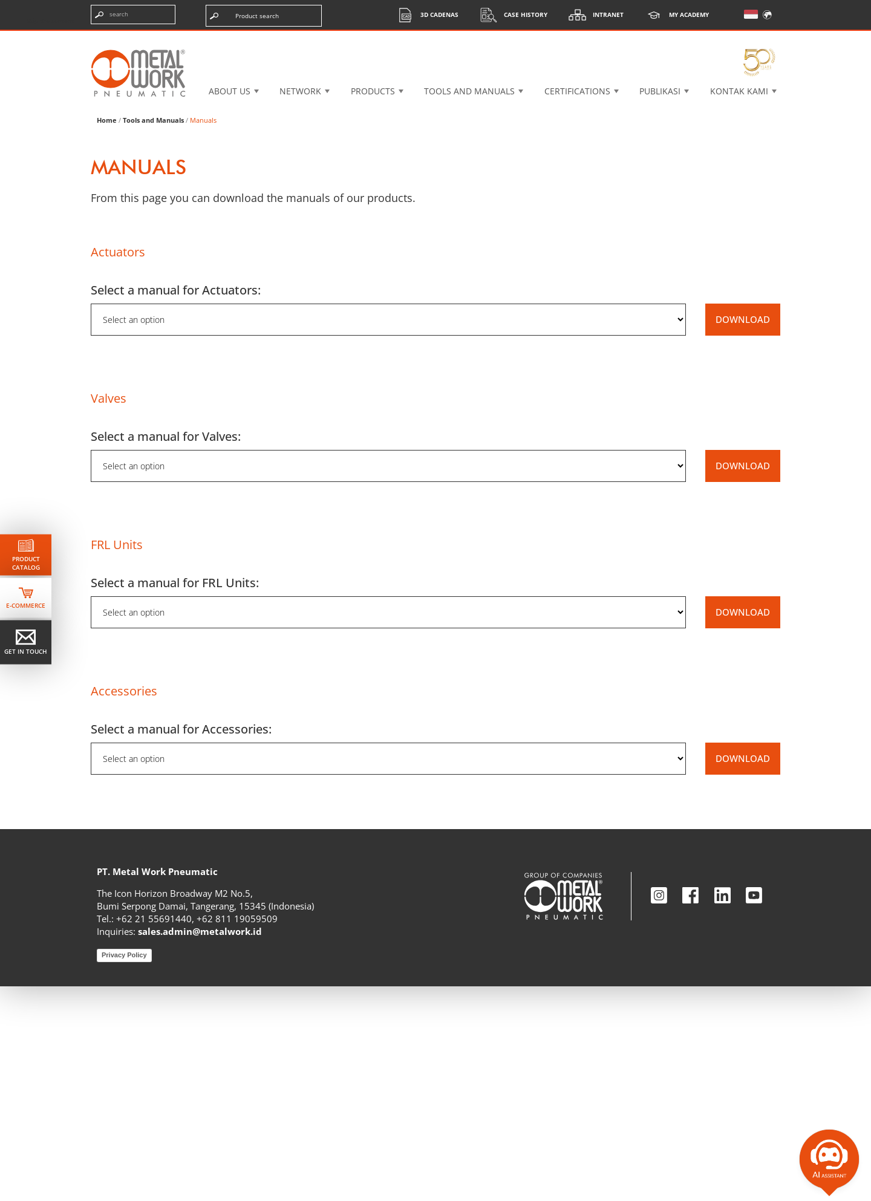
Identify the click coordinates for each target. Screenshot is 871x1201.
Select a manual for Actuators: (176, 504)
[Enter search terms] (133, 14)
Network (300, 91)
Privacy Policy (124, 1169)
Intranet (593, 15)
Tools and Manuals (153, 334)
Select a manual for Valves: (166, 651)
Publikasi (659, 91)
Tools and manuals (469, 91)
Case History (510, 15)
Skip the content (50, 20)
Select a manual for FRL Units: (175, 797)
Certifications (577, 91)
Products (373, 91)
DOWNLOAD (743, 534)
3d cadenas (424, 15)
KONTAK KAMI (739, 91)
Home (107, 334)
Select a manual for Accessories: (181, 944)
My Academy (674, 15)
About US (229, 91)
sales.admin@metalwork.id (200, 1146)
